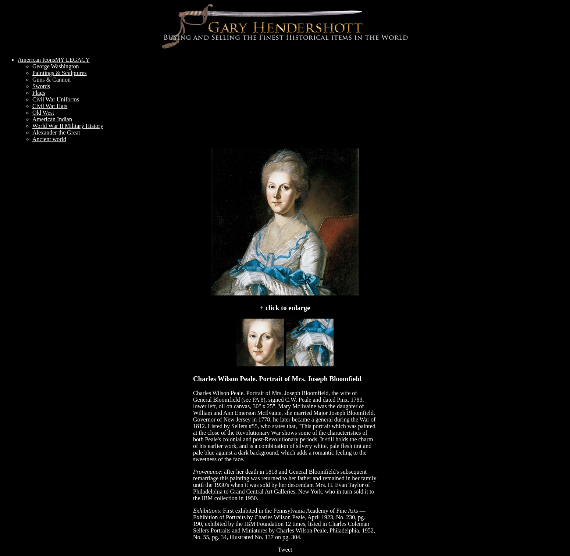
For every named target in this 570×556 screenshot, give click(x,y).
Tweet (285, 549)
